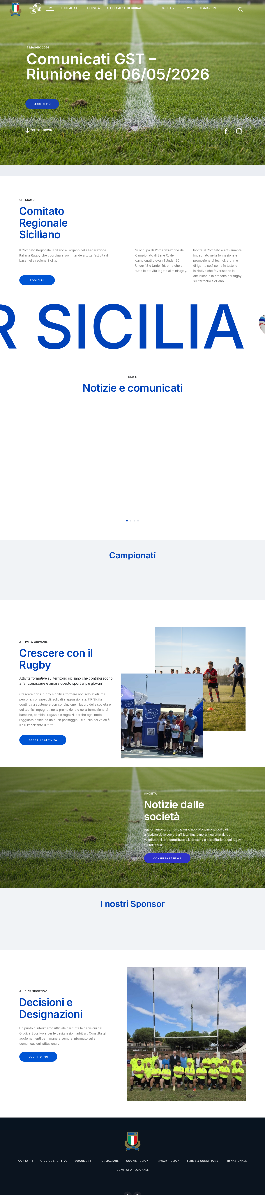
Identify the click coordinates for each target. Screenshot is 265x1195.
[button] (127, 520)
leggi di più (42, 103)
